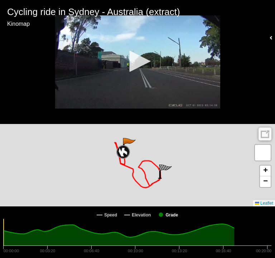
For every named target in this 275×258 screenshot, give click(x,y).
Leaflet (264, 203)
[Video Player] (137, 62)
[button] (137, 61)
